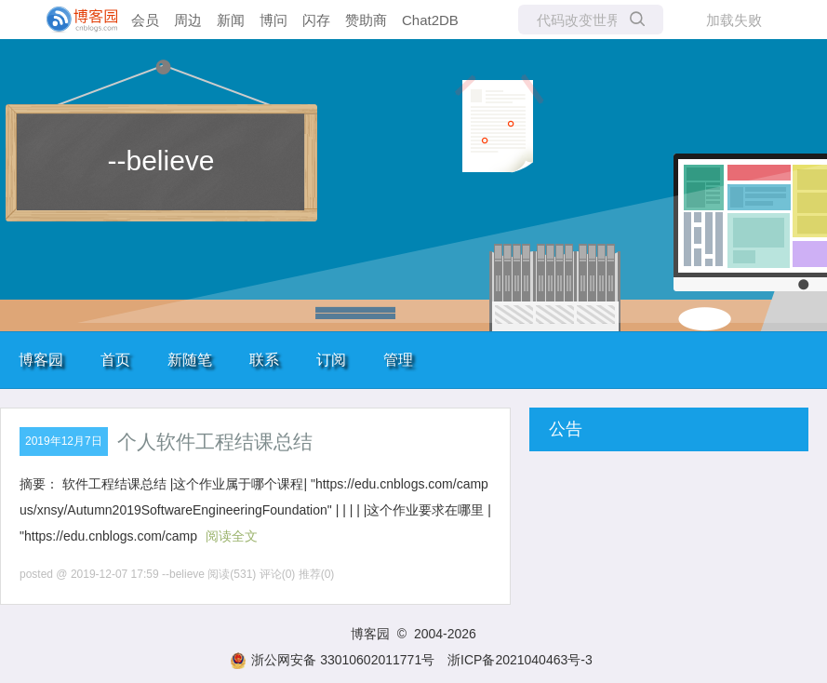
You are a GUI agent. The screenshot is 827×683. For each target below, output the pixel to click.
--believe (160, 160)
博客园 (41, 360)
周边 (188, 20)
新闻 (231, 20)
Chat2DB (430, 20)
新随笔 (189, 360)
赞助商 (366, 20)
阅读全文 (232, 536)
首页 (115, 360)
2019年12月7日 (63, 441)
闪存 (316, 20)
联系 (264, 360)
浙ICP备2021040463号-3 (520, 659)
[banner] (74, 20)
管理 (398, 360)
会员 (145, 20)
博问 (273, 20)
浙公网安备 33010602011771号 (332, 659)
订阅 (331, 360)
